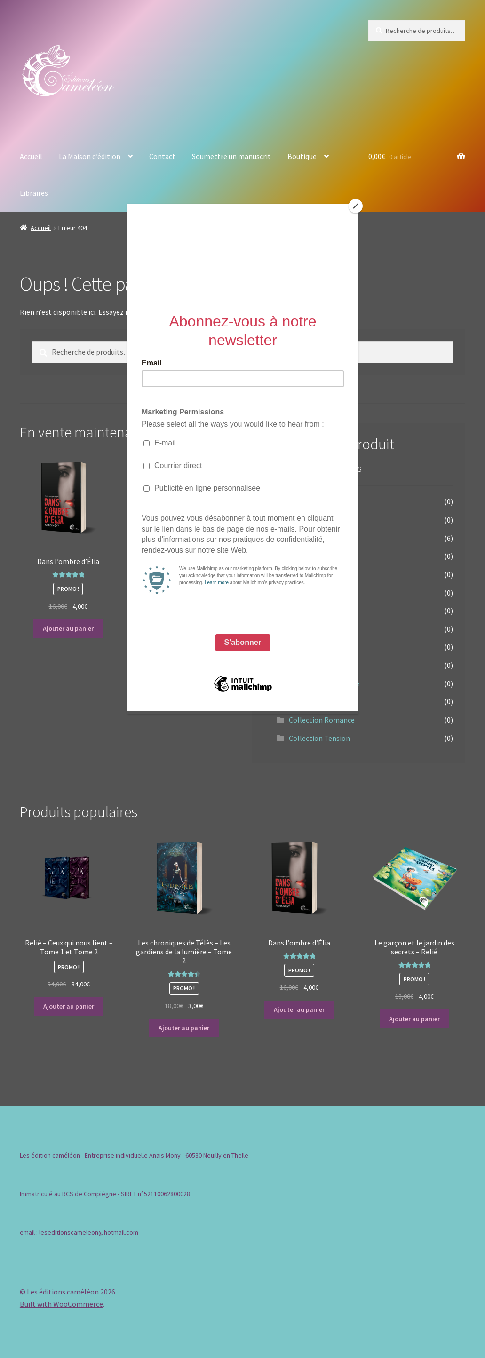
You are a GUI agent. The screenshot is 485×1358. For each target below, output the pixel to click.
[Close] (356, 206)
